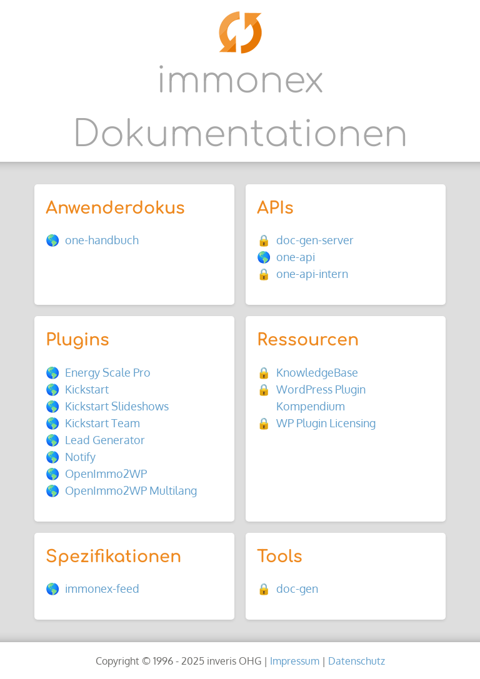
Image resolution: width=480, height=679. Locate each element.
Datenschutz (356, 660)
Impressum (294, 660)
